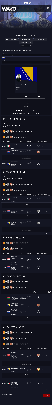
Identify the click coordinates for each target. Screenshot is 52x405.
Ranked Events (40, 39)
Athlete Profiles (11, 39)
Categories (26, 39)
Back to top (47, 395)
